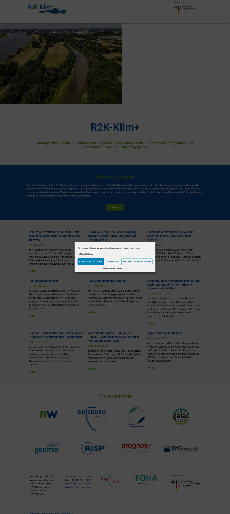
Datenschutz (122, 268)
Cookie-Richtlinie (108, 268)
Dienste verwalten (86, 254)
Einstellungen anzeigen (137, 261)
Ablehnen (112, 261)
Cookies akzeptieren (91, 261)
